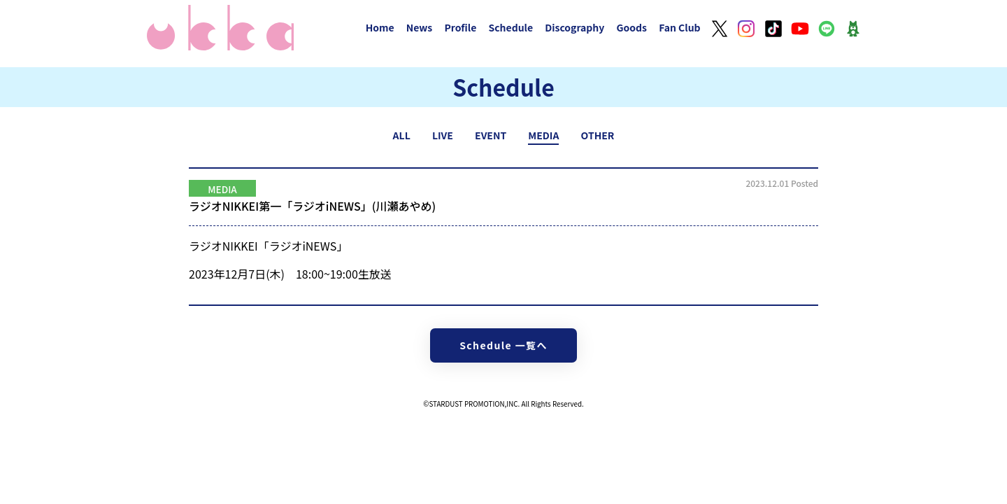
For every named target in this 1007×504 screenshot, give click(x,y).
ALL (401, 135)
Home (380, 27)
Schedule (510, 27)
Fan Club (680, 27)
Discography (574, 27)
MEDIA (543, 135)
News (419, 27)
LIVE (442, 135)
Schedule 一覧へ (503, 345)
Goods (631, 27)
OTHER (598, 135)
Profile (460, 27)
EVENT (490, 135)
